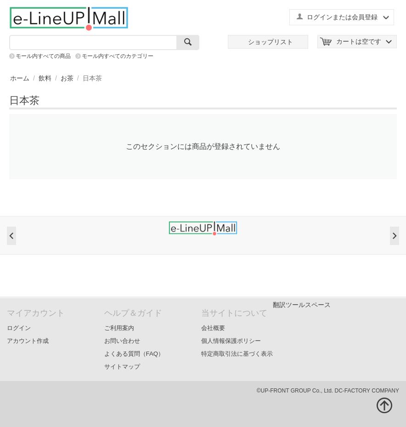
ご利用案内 (119, 328)
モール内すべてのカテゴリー (117, 56)
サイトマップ (122, 366)
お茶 (67, 78)
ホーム (19, 78)
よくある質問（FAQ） (134, 353)
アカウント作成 (28, 340)
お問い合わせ (122, 340)
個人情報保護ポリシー (231, 340)
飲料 (45, 78)
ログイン (19, 328)
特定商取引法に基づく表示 (237, 353)
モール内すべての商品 (43, 56)
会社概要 (213, 328)
